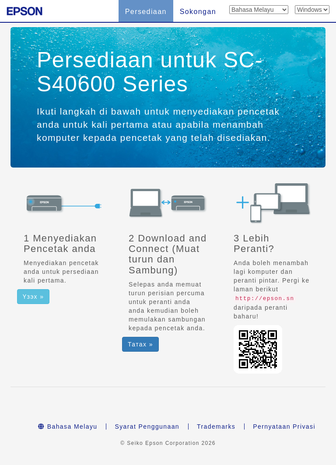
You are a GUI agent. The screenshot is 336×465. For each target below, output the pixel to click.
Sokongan (198, 11)
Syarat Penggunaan (147, 426)
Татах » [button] (140, 344)
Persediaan (146, 11)
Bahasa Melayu (67, 426)
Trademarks (216, 426)
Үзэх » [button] (33, 296)
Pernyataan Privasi (284, 426)
